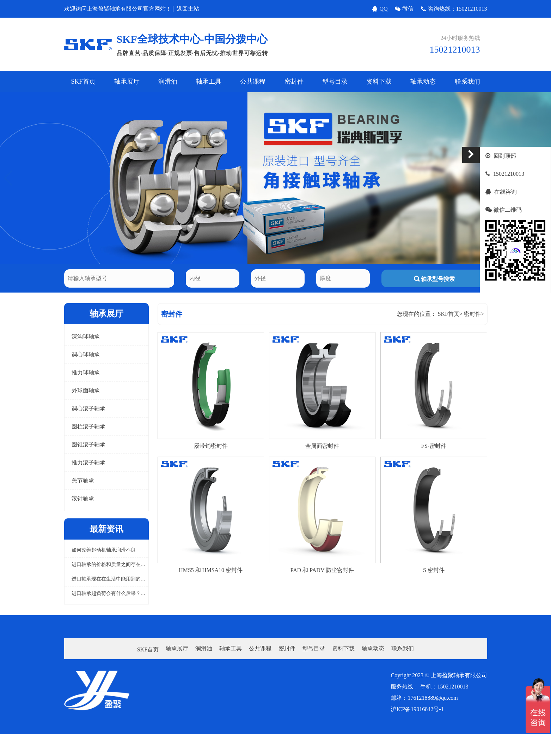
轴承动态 (423, 81)
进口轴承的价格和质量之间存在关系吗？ (116, 564)
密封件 (294, 81)
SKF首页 (83, 81)
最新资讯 (106, 529)
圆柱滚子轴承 (88, 426)
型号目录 (335, 81)
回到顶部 (505, 156)
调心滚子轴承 (88, 408)
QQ (379, 9)
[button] (8, 178)
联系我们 (467, 81)
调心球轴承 (86, 354)
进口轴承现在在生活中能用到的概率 (111, 579)
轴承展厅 (127, 81)
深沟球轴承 (86, 336)
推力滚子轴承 (88, 462)
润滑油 (167, 81)
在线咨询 (505, 192)
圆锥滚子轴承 (88, 444)
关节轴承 (83, 480)
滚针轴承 (83, 498)
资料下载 (379, 81)
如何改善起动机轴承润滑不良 (104, 550)
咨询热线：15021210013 (454, 9)
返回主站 (188, 9)
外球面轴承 (86, 390)
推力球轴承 (86, 372)
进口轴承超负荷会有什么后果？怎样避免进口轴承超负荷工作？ (141, 593)
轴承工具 (208, 81)
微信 (404, 9)
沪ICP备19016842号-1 (417, 709)
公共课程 (252, 81)
